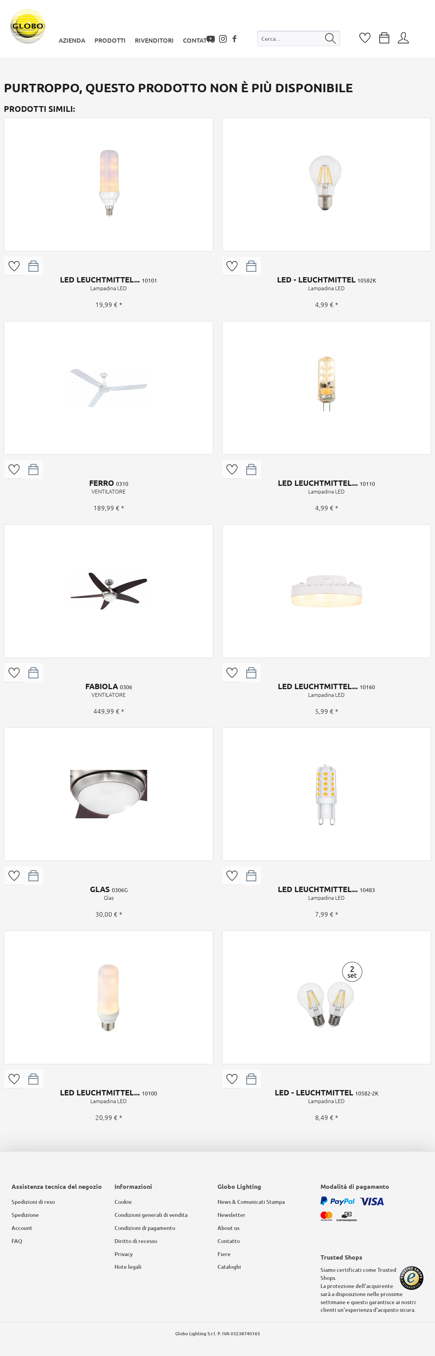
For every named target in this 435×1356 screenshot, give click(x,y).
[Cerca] (330, 38)
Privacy (124, 1254)
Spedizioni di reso (33, 1201)
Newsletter (232, 1214)
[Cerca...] (298, 38)
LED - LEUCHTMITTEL (326, 283)
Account (22, 1227)
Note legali (128, 1266)
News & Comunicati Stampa (251, 1201)
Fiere (224, 1254)
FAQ (17, 1241)
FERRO (108, 486)
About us (228, 1227)
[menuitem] (298, 40)
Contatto (229, 1241)
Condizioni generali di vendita (151, 1214)
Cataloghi (229, 1266)
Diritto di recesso (136, 1241)
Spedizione (25, 1214)
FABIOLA (108, 690)
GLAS (108, 893)
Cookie (123, 1201)
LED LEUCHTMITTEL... (108, 283)
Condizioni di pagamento (145, 1227)
